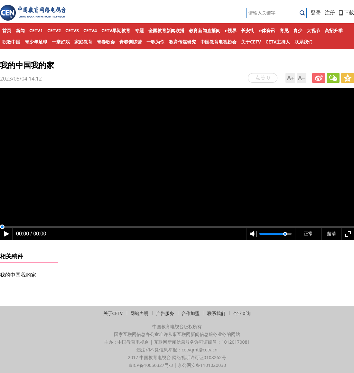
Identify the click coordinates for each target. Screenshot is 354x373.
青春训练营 (130, 42)
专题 (139, 30)
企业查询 (242, 313)
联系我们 (303, 42)
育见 (284, 30)
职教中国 (11, 42)
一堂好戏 (61, 42)
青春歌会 (106, 42)
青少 (297, 30)
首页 (6, 30)
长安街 (248, 30)
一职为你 (155, 42)
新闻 (20, 30)
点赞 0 (262, 77)
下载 (346, 12)
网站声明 (139, 313)
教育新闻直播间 (204, 30)
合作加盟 (191, 313)
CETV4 (90, 30)
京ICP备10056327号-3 (150, 365)
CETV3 (72, 30)
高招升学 (334, 30)
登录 (316, 12)
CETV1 (36, 30)
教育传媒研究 (182, 42)
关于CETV (251, 42)
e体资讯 (267, 30)
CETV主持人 (278, 42)
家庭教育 (83, 42)
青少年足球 (36, 42)
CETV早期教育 (115, 30)
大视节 (313, 30)
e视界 (231, 30)
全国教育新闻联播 (166, 30)
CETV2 (54, 30)
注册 (330, 12)
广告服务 (165, 313)
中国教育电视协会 (218, 42)
